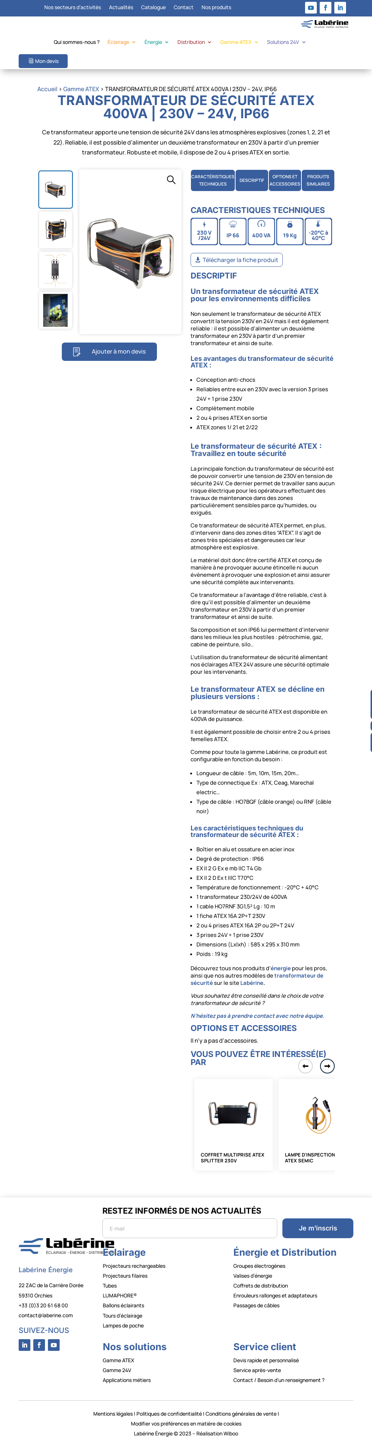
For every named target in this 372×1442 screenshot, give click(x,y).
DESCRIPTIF (252, 180)
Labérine (251, 983)
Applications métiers (127, 1379)
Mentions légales (113, 1413)
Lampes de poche (123, 1325)
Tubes (110, 1285)
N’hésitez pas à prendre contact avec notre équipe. (257, 1016)
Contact (183, 8)
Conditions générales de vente (241, 1413)
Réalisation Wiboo (217, 1433)
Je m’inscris (318, 1228)
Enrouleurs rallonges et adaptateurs (275, 1295)
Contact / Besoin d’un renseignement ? (278, 1379)
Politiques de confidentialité (169, 1413)
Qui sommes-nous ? (76, 42)
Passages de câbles (256, 1305)
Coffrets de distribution (260, 1285)
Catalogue (153, 8)
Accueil (47, 89)
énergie (281, 968)
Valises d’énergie (252, 1275)
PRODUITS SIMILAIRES (318, 180)
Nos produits (216, 8)
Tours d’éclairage (122, 1315)
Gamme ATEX (236, 42)
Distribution (191, 42)
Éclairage (118, 42)
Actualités (121, 8)
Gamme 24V (117, 1370)
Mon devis (47, 60)
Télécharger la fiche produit (240, 260)
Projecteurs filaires (125, 1275)
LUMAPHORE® (120, 1295)
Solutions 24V (283, 42)
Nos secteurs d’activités (72, 8)
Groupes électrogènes (259, 1265)
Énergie (153, 42)
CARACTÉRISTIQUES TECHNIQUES (212, 180)
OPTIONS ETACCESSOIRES (285, 180)
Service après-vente (257, 1370)
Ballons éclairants (123, 1305)
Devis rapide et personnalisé (266, 1360)
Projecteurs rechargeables (134, 1265)
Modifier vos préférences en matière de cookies (186, 1423)
